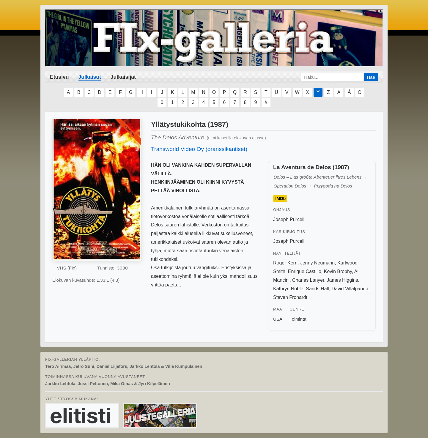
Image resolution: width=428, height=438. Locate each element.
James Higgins (342, 280)
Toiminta (297, 319)
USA (277, 319)
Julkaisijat (123, 77)
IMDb (280, 198)
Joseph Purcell (288, 219)
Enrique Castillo (304, 271)
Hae (371, 77)
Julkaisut (89, 77)
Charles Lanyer (308, 280)
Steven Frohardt (290, 297)
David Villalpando (350, 288)
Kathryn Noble (288, 288)
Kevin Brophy (338, 271)
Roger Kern (285, 262)
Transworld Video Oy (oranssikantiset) (199, 149)
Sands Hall (317, 288)
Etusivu (59, 77)
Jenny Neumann (317, 262)
